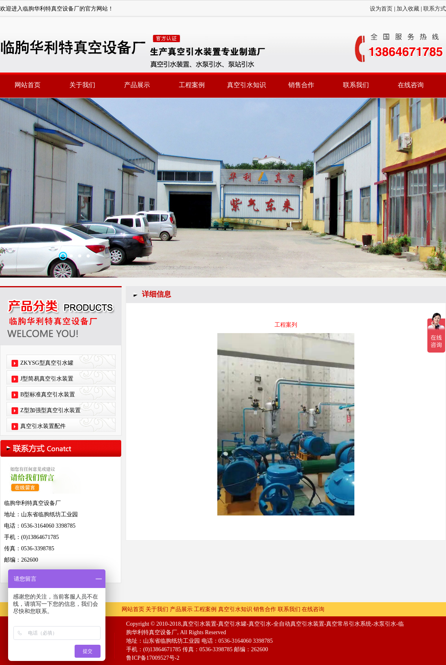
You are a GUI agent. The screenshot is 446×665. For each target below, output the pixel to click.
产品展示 (137, 84)
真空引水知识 (246, 84)
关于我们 (82, 84)
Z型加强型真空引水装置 (50, 410)
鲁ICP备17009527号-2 (152, 658)
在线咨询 (411, 84)
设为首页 (381, 9)
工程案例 (192, 84)
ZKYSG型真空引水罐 (46, 363)
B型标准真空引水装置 (47, 394)
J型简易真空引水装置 (46, 379)
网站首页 (28, 84)
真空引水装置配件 (43, 426)
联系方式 (434, 9)
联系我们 (356, 84)
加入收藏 (408, 9)
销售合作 (301, 84)
